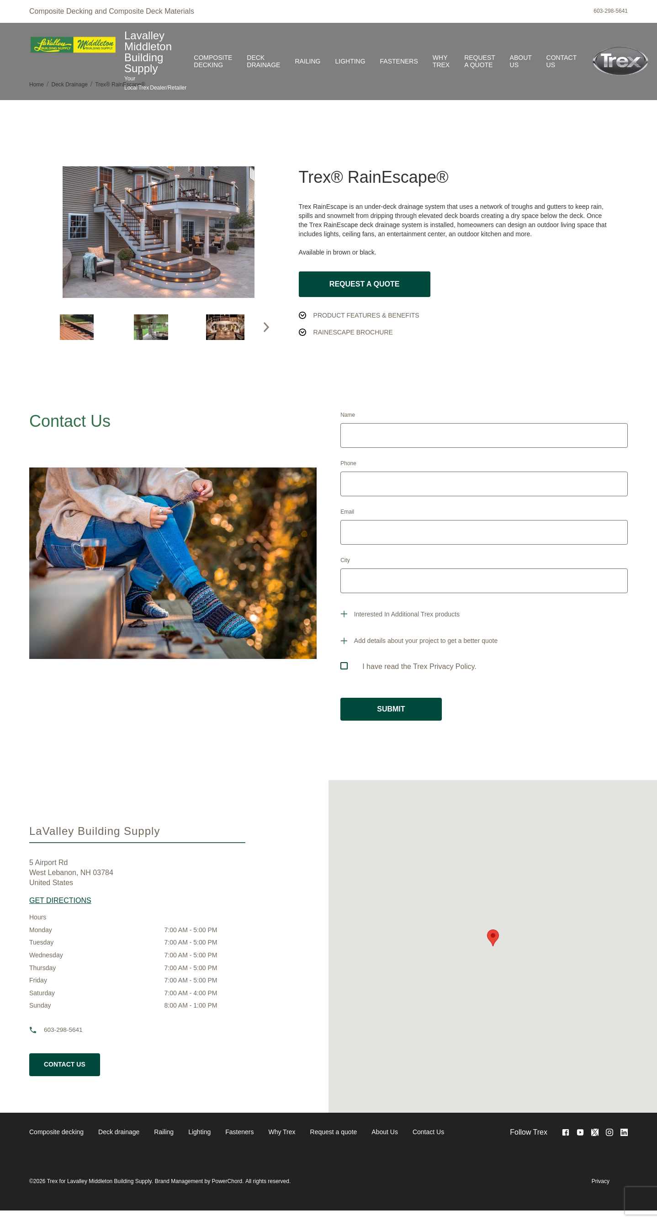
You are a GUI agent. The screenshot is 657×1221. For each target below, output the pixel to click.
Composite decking (56, 1132)
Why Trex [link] (441, 61)
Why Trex (281, 1132)
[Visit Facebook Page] (565, 1132)
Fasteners (239, 1132)
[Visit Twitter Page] (595, 1132)
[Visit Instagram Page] (609, 1132)
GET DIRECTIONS (60, 900)
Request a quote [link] (479, 61)
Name (347, 415)
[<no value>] (624, 1132)
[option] (77, 327)
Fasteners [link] (399, 61)
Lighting (199, 1132)
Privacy (600, 1181)
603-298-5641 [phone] (610, 11)
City (345, 560)
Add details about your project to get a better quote (426, 640)
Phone (348, 463)
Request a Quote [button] (364, 284)
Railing (164, 1132)
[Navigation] (385, 61)
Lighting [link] (350, 61)
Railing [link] (307, 61)
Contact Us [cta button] (64, 1064)
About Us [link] (521, 61)
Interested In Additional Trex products (407, 614)
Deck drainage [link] (263, 61)
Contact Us (428, 1132)
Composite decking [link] (213, 61)
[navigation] (236, 1132)
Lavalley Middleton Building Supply (148, 52)
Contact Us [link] (561, 61)
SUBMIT (391, 709)
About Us (384, 1132)
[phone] (36, 1030)
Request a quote (333, 1132)
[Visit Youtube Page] (580, 1132)
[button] (266, 327)
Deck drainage (118, 1132)
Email (347, 512)
